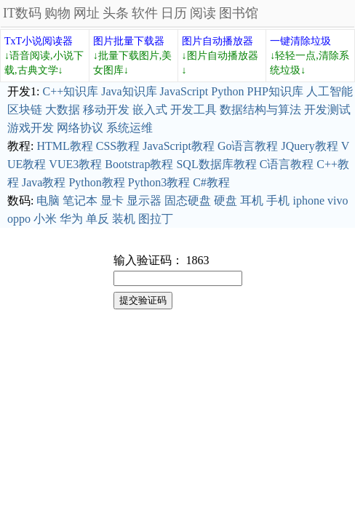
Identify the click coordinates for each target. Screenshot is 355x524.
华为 (71, 219)
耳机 (251, 200)
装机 (123, 219)
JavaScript (184, 91)
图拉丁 (155, 219)
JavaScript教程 (179, 146)
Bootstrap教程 (139, 164)
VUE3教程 (75, 164)
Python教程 (96, 182)
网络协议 (80, 128)
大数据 (62, 109)
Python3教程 (159, 182)
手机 (278, 200)
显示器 (144, 200)
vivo (337, 200)
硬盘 (225, 200)
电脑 (48, 200)
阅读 (203, 13)
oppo (19, 219)
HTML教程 (64, 146)
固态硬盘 (187, 200)
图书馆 (238, 13)
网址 (86, 13)
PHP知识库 (275, 91)
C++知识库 (70, 91)
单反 (97, 219)
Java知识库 (128, 91)
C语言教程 (287, 164)
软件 (145, 13)
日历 (174, 13)
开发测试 (327, 109)
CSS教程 (118, 146)
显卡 (112, 200)
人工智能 (329, 91)
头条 (116, 13)
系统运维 (129, 128)
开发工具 (193, 109)
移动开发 (106, 109)
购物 (57, 13)
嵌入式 (149, 109)
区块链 (24, 109)
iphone (308, 200)
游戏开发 (30, 128)
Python (227, 91)
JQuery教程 (309, 146)
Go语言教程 (248, 146)
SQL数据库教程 (216, 164)
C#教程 (211, 182)
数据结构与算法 (260, 109)
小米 (45, 219)
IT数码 (22, 13)
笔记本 (80, 200)
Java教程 (43, 182)
